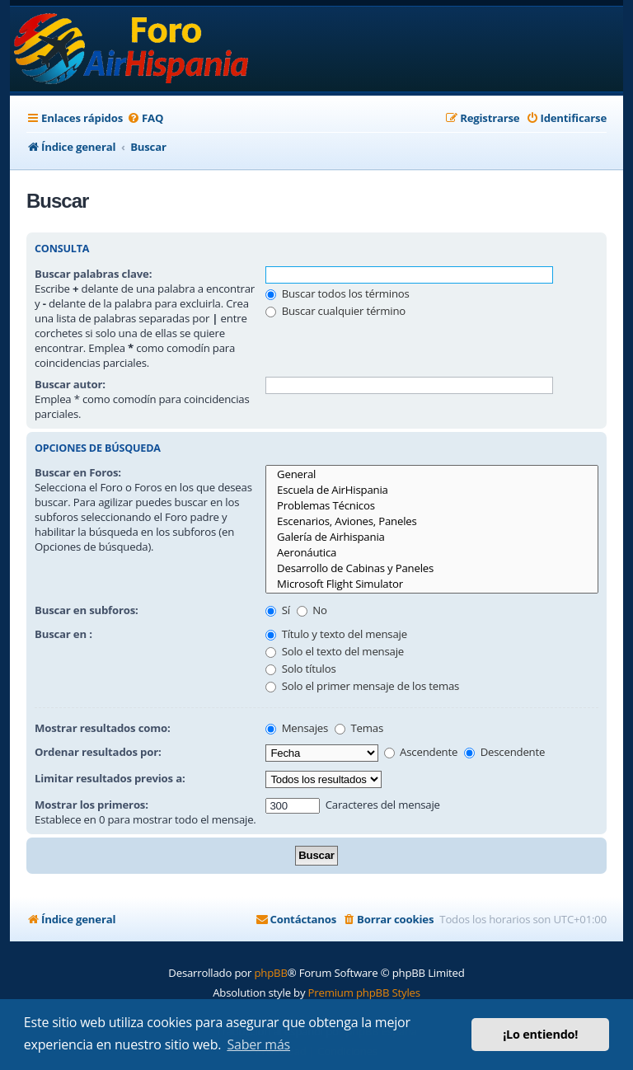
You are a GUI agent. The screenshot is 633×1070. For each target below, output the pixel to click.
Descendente (504, 751)
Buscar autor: (70, 384)
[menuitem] (145, 118)
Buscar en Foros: (78, 472)
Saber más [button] (258, 1044)
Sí (277, 610)
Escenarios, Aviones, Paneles (432, 521)
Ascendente (420, 751)
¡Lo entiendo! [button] (540, 1034)
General (432, 474)
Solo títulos (300, 668)
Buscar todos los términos (337, 293)
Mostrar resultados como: (102, 727)
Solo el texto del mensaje (334, 651)
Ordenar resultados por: (98, 751)
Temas (359, 727)
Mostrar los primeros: (91, 804)
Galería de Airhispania (432, 537)
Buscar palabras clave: (93, 273)
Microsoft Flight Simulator (432, 584)
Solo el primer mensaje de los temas (362, 685)
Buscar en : (63, 634)
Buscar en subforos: (86, 610)
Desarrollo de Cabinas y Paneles (432, 568)
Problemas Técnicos (432, 506)
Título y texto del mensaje (335, 634)
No (312, 610)
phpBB (270, 972)
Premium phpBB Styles (364, 992)
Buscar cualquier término (335, 310)
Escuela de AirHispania (432, 490)
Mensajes (296, 727)
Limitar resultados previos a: (110, 778)
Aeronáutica (432, 553)
